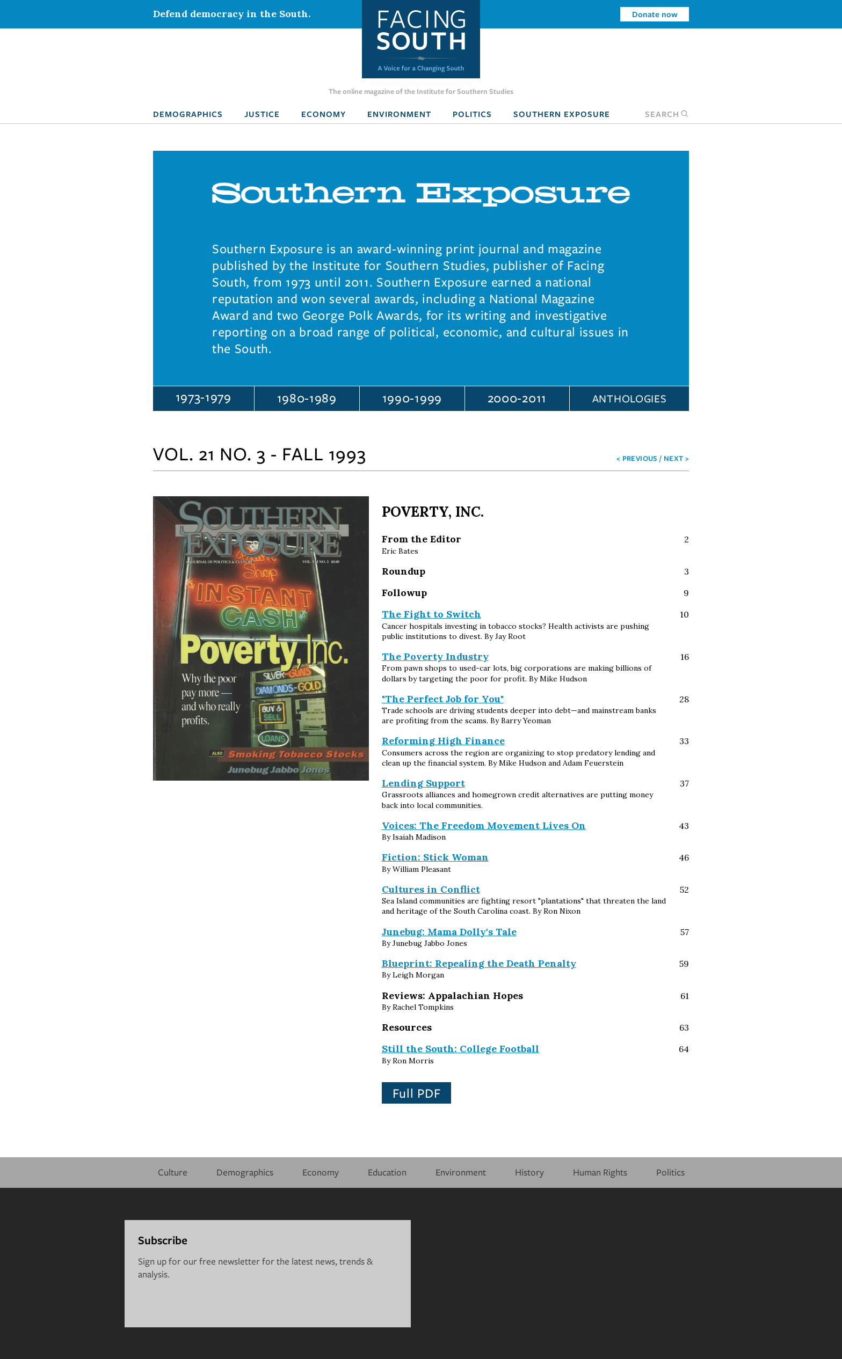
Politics (472, 113)
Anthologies (629, 398)
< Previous (637, 458)
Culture (172, 1172)
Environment (399, 113)
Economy (323, 113)
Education (387, 1172)
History (529, 1172)
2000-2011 (517, 397)
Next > (676, 458)
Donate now (655, 14)
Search (667, 113)
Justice (262, 113)
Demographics (188, 113)
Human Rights (600, 1172)
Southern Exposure (561, 113)
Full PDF (417, 1092)
